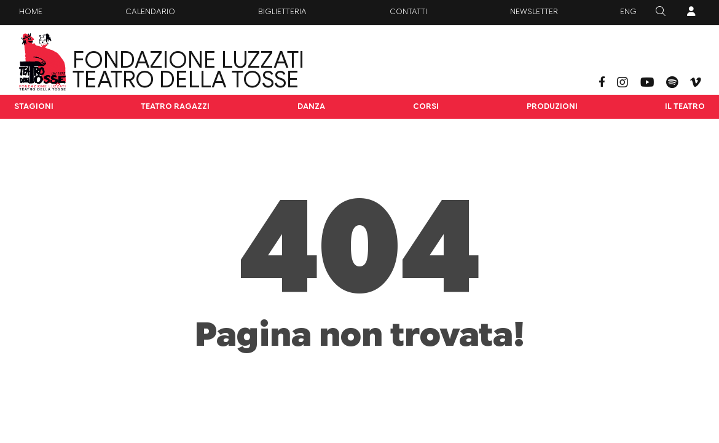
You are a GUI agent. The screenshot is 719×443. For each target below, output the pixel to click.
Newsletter (534, 12)
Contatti (408, 12)
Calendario (150, 12)
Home (30, 12)
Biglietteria (282, 12)
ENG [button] (628, 12)
